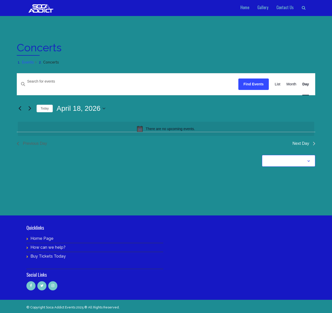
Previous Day (32, 143)
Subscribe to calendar (285, 161)
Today (45, 108)
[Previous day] (20, 108)
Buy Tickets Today (48, 256)
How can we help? (47, 247)
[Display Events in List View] (277, 84)
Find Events (253, 84)
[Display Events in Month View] (291, 84)
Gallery (262, 7)
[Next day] (30, 108)
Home (244, 7)
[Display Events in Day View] (305, 84)
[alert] (166, 129)
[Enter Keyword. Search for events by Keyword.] (127, 81)
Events (28, 62)
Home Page (42, 238)
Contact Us (285, 7)
